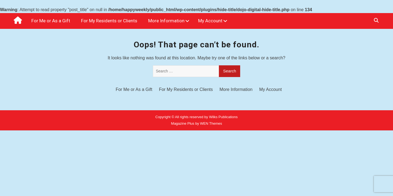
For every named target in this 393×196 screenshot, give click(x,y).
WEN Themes (211, 123)
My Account (210, 20)
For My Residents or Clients (109, 20)
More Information (166, 20)
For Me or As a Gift (50, 20)
